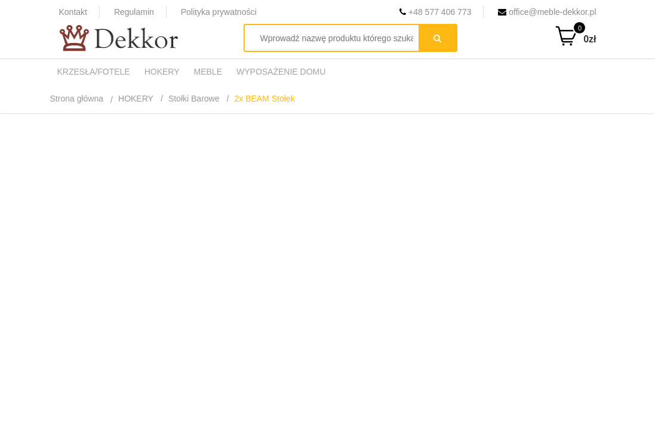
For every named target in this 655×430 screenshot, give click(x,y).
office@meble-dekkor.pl (547, 12)
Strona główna (77, 98)
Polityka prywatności (219, 12)
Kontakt (73, 12)
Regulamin (134, 12)
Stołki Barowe (194, 98)
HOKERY (135, 98)
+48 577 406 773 (435, 12)
